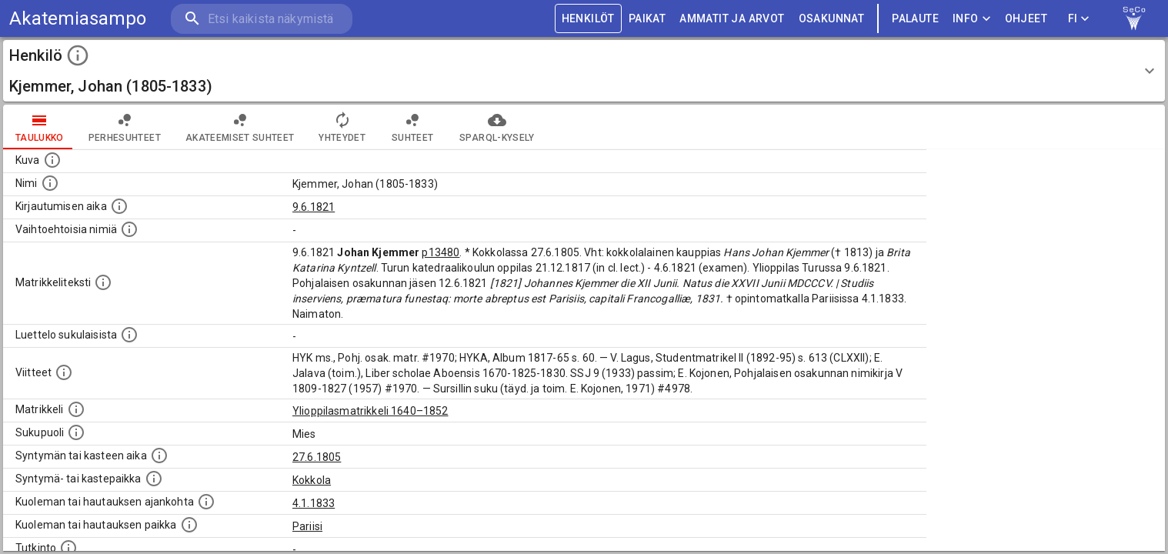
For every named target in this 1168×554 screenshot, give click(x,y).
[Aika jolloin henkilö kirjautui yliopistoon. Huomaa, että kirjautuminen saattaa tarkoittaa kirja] (119, 206)
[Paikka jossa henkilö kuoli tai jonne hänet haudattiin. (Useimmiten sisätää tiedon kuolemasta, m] (189, 524)
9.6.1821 (313, 207)
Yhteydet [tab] (342, 127)
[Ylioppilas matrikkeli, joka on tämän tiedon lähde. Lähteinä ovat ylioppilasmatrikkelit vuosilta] (76, 409)
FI (1079, 19)
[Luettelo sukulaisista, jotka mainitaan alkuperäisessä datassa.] (129, 334)
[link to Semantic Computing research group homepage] (1134, 18)
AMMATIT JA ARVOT (731, 19)
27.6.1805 (316, 457)
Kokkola (311, 480)
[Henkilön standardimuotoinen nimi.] (50, 183)
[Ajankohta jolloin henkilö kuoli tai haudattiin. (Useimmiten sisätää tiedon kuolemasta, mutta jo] (206, 501)
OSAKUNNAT (832, 19)
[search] (261, 19)
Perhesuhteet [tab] (124, 127)
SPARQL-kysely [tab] (496, 127)
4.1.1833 (313, 503)
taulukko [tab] (39, 127)
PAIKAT (647, 19)
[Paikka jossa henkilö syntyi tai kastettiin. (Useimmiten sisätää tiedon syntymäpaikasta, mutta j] (154, 478)
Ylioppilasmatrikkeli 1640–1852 (370, 411)
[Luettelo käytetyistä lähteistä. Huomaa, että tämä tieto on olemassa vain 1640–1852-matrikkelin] (64, 372)
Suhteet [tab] (412, 127)
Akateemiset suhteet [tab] (240, 127)
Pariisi (307, 526)
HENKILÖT (588, 19)
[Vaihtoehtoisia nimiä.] (129, 229)
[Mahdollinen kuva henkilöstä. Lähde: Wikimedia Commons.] (52, 160)
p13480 (440, 252)
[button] (584, 71)
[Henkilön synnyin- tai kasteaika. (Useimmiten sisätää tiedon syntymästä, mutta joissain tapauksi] (159, 455)
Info (971, 19)
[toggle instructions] (77, 55)
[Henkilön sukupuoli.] (76, 432)
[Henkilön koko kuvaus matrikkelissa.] (103, 282)
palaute (915, 19)
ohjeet (1026, 19)
